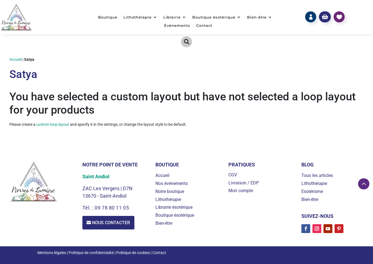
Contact (204, 25)
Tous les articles (317, 175)
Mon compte (240, 190)
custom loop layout (52, 124)
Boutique (107, 17)
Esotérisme (312, 191)
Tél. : (88, 208)
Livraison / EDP (243, 182)
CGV (232, 174)
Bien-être (257, 17)
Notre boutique (169, 191)
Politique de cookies (133, 252)
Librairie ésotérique (173, 207)
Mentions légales (51, 252)
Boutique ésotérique (213, 17)
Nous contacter (111, 222)
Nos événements (171, 183)
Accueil (15, 59)
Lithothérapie (137, 17)
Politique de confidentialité (91, 252)
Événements (177, 25)
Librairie (172, 17)
